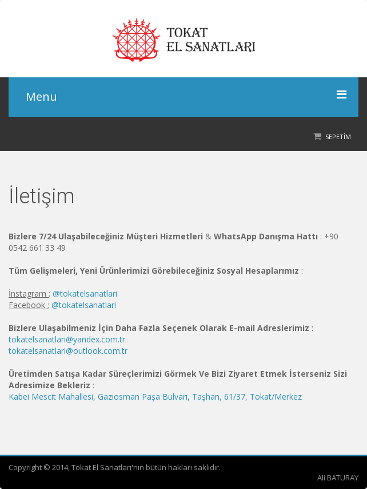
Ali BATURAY (337, 477)
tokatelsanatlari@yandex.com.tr (67, 339)
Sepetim (338, 136)
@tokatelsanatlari (85, 293)
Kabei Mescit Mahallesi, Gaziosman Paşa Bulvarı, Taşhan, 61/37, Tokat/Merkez (155, 396)
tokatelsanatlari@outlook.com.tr (68, 350)
